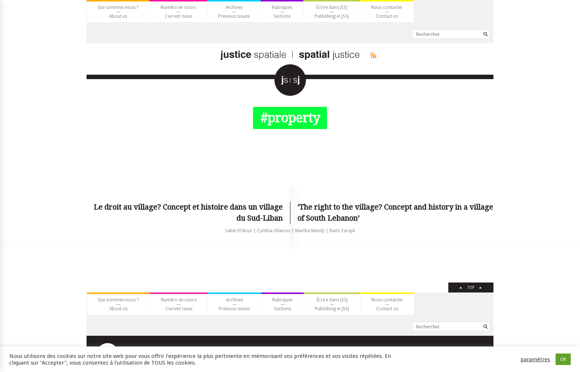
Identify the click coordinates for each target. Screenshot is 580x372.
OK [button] (563, 359)
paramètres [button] (535, 359)
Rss (372, 55)
